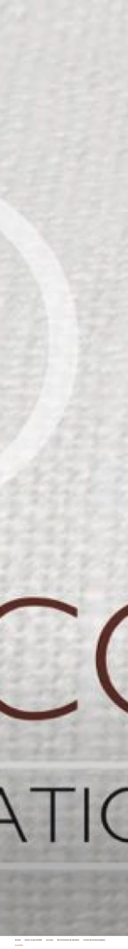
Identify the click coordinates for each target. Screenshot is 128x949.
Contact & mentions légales (94, 940)
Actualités (19, 945)
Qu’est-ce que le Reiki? (33, 940)
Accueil (18, 940)
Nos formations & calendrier (68, 940)
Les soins (49, 940)
